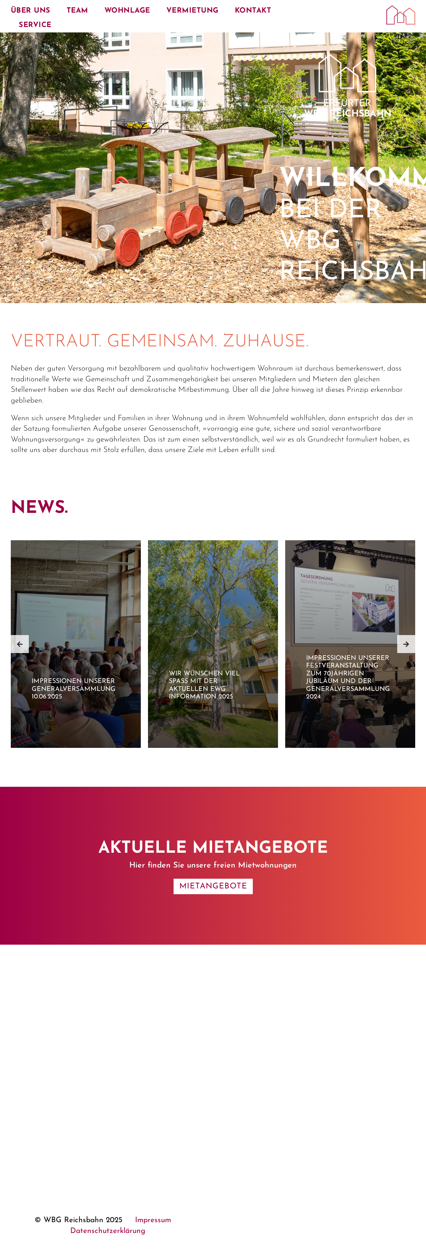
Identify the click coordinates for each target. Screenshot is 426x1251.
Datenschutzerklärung (107, 1231)
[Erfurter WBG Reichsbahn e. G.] (400, 9)
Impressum (153, 1220)
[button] (20, 644)
